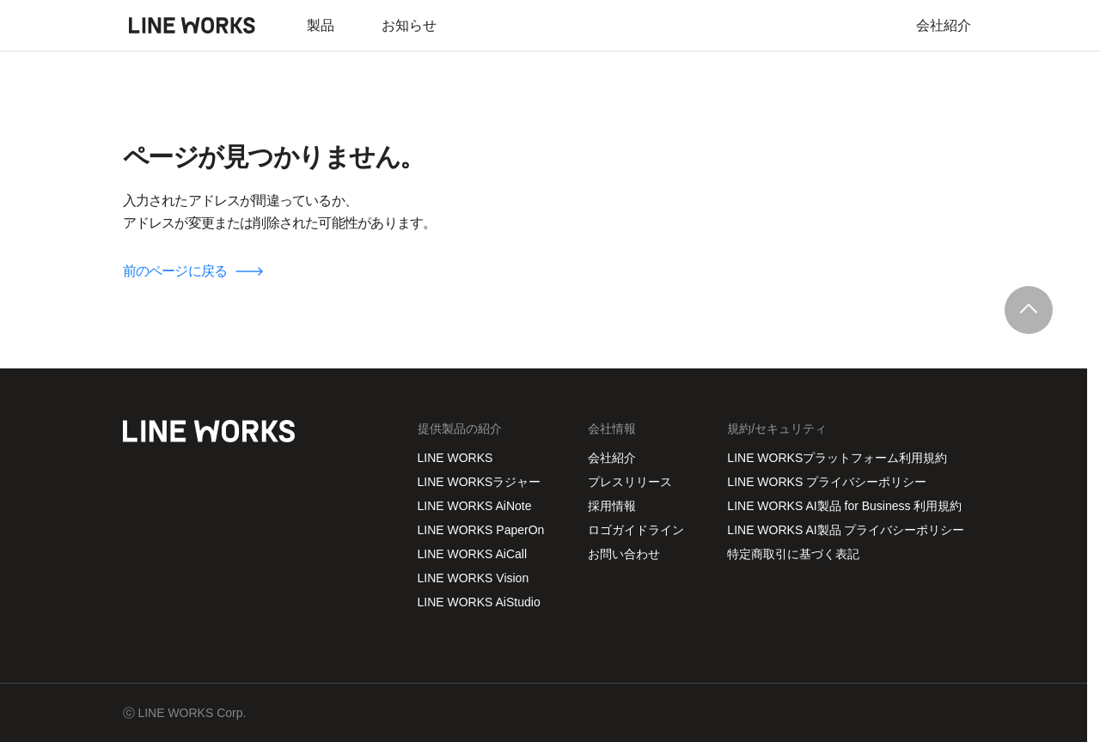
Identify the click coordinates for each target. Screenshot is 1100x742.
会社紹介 (943, 25)
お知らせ (409, 25)
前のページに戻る (175, 271)
